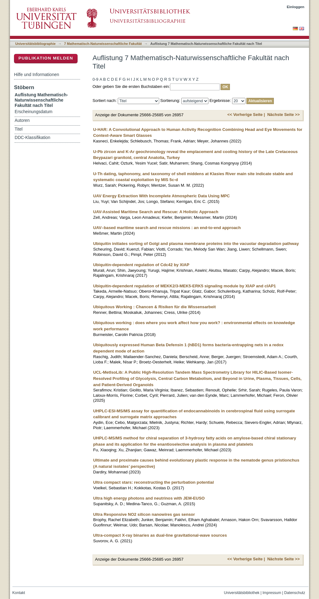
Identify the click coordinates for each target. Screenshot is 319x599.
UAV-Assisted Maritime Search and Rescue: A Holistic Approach (155, 211)
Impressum (272, 593)
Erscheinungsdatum (33, 111)
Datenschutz (294, 593)
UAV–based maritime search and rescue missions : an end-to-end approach (167, 227)
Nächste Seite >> (283, 114)
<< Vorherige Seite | (246, 114)
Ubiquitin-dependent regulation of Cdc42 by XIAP (141, 264)
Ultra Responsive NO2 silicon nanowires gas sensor (144, 514)
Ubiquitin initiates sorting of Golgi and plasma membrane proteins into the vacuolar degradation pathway (196, 243)
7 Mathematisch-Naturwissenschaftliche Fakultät (103, 44)
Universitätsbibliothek (241, 593)
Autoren (22, 120)
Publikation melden (45, 58)
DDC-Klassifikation (32, 137)
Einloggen (296, 7)
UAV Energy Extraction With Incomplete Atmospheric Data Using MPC (161, 196)
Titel (18, 129)
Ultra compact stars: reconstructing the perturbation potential (153, 482)
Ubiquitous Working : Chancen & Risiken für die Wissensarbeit (154, 306)
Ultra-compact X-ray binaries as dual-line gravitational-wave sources (160, 535)
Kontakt (18, 593)
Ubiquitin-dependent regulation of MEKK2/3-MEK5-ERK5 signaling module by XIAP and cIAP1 (184, 286)
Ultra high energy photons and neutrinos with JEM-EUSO (149, 498)
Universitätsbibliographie (35, 44)
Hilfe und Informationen (36, 74)
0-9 (95, 79)
